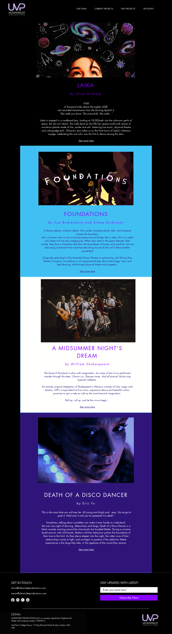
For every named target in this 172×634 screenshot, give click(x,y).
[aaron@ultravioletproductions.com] (28, 593)
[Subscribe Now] (129, 598)
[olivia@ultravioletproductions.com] (28, 588)
